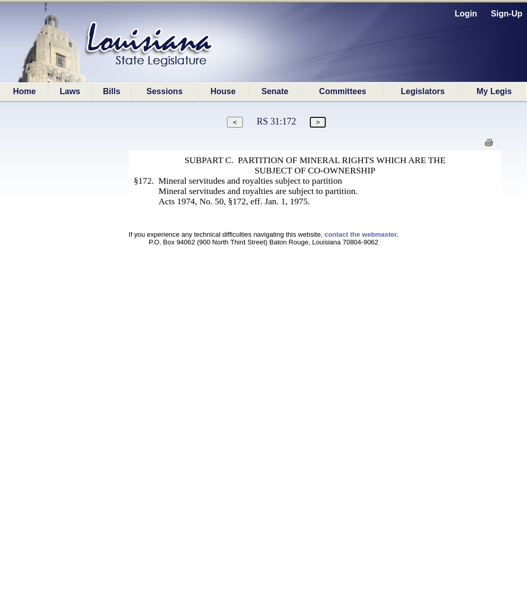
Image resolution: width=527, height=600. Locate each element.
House (223, 91)
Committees (342, 91)
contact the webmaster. (361, 234)
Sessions (165, 91)
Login (466, 13)
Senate (274, 91)
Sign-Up (506, 13)
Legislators (423, 91)
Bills (111, 91)
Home (24, 91)
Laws (70, 91)
